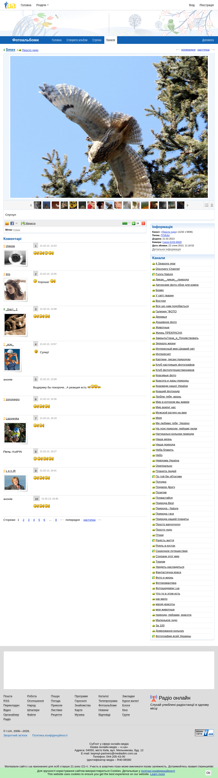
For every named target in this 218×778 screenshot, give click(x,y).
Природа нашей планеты (170, 519)
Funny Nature (162, 274)
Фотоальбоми (108, 705)
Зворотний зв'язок (15, 735)
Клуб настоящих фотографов (173, 364)
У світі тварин (163, 295)
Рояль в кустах (163, 545)
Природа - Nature (165, 508)
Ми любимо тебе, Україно (170, 423)
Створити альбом (77, 40)
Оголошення (35, 700)
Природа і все (163, 513)
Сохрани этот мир (165, 556)
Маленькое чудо (164, 620)
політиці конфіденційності (158, 770)
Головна (26, 5)
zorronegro (11, 399)
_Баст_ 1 (10, 309)
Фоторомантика (164, 582)
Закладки (128, 696)
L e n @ (9, 470)
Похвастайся (162, 497)
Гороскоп (81, 700)
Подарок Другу (163, 487)
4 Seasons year (163, 263)
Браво (158, 290)
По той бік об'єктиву (167, 476)
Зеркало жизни (164, 343)
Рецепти (56, 714)
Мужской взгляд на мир (169, 412)
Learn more (157, 774)
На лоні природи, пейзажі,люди (174, 428)
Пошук (55, 696)
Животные (160, 327)
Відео (7, 710)
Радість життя (163, 540)
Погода (55, 700)
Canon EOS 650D (172, 242)
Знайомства (83, 705)
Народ (31, 705)
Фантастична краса (166, 572)
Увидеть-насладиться (168, 566)
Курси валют (130, 700)
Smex (10, 50)
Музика (79, 714)
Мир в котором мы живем (170, 401)
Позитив (159, 492)
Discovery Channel (166, 268)
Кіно (125, 710)
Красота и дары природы (170, 380)
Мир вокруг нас (164, 407)
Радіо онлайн (175, 698)
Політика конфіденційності (49, 735)
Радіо (7, 719)
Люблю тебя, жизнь (166, 396)
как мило (159, 598)
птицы (16, 229)
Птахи (158, 535)
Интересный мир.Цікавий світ (173, 348)
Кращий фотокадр (166, 391)
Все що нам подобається (170, 306)
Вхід (192, 5)
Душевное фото (164, 322)
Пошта (7, 696)
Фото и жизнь (162, 577)
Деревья (159, 316)
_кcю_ (8, 344)
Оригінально (162, 465)
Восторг (159, 300)
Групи (126, 714)
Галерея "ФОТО (164, 311)
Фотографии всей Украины (171, 636)
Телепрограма (108, 700)
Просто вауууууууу (166, 524)
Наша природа (163, 444)
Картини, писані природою (171, 359)
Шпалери (33, 710)
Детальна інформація (166, 249)
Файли (31, 714)
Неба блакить (163, 449)
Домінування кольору (168, 630)
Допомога (208, 40)
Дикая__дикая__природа (170, 279)
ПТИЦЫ (165, 235)
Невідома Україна (165, 460)
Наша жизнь (162, 439)
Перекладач (11, 705)
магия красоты (163, 604)
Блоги (126, 705)
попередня (188, 49)
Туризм (158, 561)
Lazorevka (11, 418)
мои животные (163, 609)
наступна (203, 49)
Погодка (159, 481)
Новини (104, 710)
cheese (9, 246)
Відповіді (104, 714)
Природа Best (163, 503)
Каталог (104, 696)
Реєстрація (207, 5)
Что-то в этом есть (166, 593)
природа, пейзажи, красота (171, 614)
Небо (157, 455)
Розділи (41, 5)
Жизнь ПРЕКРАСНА (167, 332)
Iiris (6, 274)
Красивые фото (164, 375)
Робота (32, 696)
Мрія (157, 417)
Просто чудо (28, 50)
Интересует (161, 354)
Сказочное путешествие (170, 551)
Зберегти (28, 223)
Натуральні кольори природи (173, 433)
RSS (6, 700)
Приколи (56, 705)
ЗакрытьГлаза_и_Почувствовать (175, 338)
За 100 (158, 625)
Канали (110, 40)
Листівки (56, 710)
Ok (208, 772)
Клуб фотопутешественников (173, 370)
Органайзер (11, 714)
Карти (78, 710)
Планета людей (164, 471)
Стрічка (96, 40)
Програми (81, 696)
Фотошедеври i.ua (165, 588)
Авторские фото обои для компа (175, 284)
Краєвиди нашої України (170, 386)
